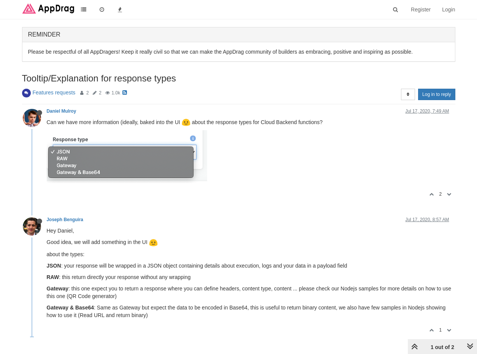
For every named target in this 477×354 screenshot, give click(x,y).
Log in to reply (436, 94)
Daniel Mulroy (61, 111)
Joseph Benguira (65, 219)
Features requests (54, 92)
